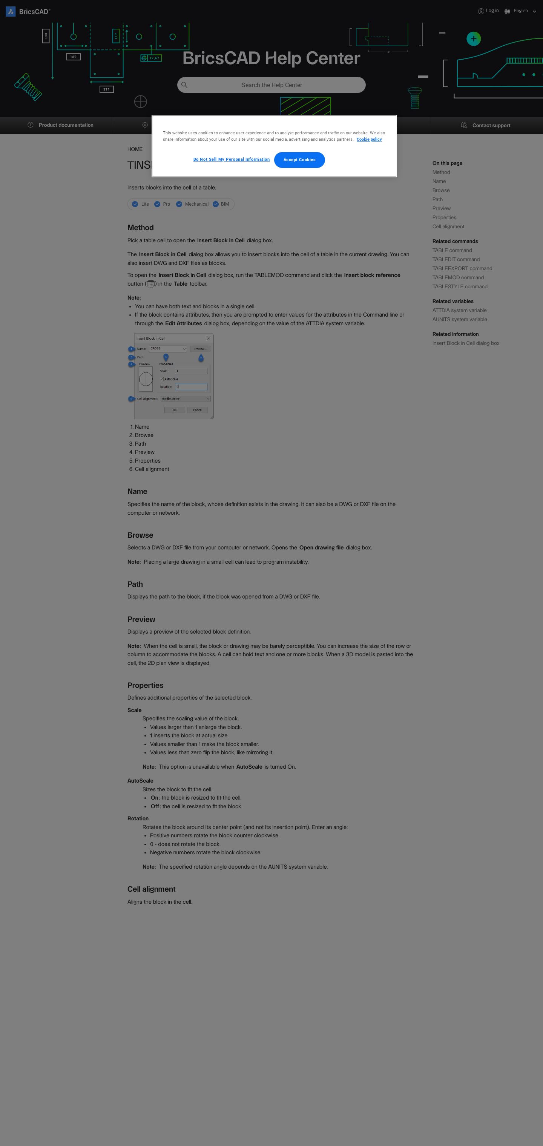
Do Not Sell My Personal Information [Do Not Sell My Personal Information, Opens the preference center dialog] (231, 159)
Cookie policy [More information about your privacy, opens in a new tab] (369, 139)
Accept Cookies (300, 159)
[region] (274, 146)
